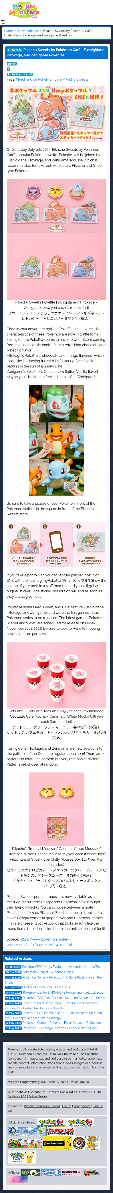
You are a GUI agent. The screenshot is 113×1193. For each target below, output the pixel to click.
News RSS (86, 1092)
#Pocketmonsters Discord (42, 1106)
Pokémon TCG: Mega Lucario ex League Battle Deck (60, 1028)
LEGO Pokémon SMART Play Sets (46, 987)
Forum (66, 1106)
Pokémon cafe (49, 79)
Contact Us (37, 1092)
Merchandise (26, 79)
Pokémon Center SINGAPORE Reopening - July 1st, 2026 (63, 992)
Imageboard (82, 1106)
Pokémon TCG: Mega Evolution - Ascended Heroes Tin (61, 967)
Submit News (37, 1096)
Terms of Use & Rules (62, 1092)
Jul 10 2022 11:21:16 (20, 74)
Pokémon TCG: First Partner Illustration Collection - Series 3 (65, 998)
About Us (20, 1092)
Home (8, 31)
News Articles (28, 31)
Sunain (12, 63)
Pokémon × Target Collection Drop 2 (48, 972)
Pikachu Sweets (75, 79)
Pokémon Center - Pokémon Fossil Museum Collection (62, 1022)
